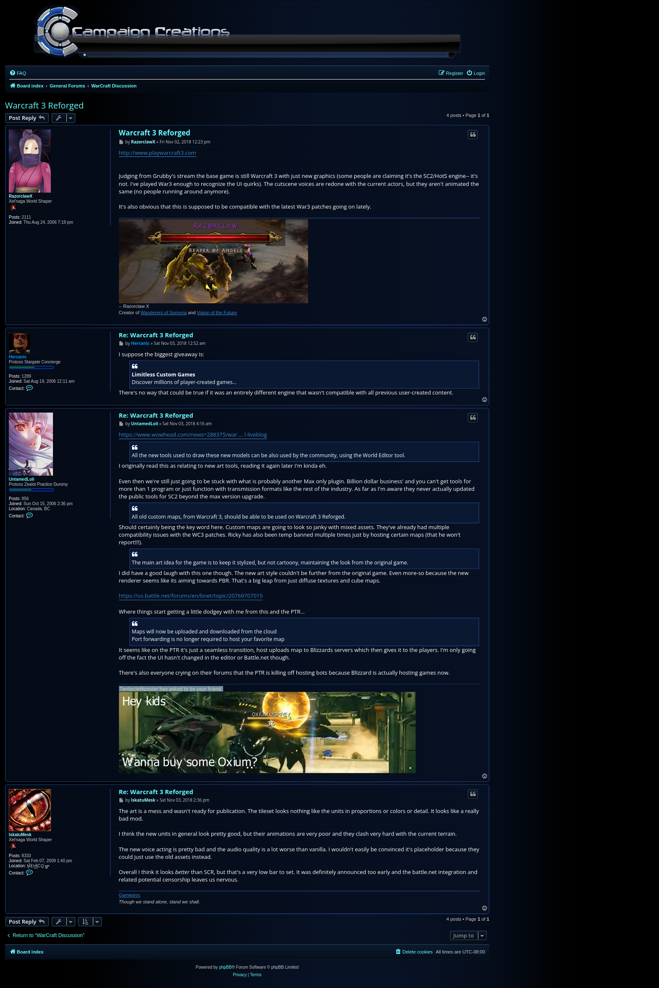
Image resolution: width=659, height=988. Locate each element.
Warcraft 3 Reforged (44, 105)
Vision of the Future (217, 312)
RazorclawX (20, 196)
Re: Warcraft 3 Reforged (156, 335)
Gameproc (129, 895)
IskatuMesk (20, 834)
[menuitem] (17, 73)
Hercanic (17, 357)
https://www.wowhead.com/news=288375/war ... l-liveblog (193, 434)
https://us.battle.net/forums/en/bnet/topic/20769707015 (191, 595)
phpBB (225, 967)
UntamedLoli (21, 479)
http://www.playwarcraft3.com (157, 152)
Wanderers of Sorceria (164, 312)
